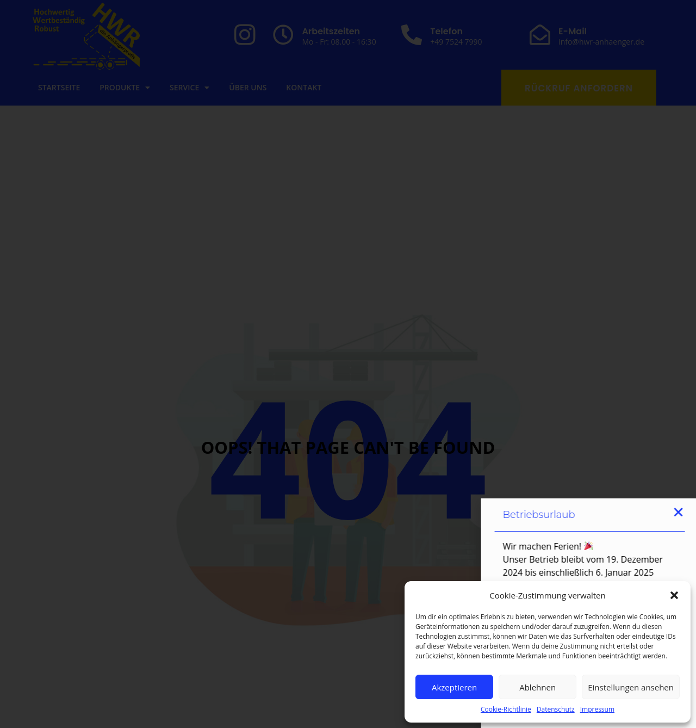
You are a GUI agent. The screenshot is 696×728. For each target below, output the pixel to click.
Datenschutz (556, 709)
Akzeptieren (454, 687)
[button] (674, 595)
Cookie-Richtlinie (506, 709)
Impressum (597, 709)
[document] (348, 364)
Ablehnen (537, 687)
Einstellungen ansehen (631, 687)
